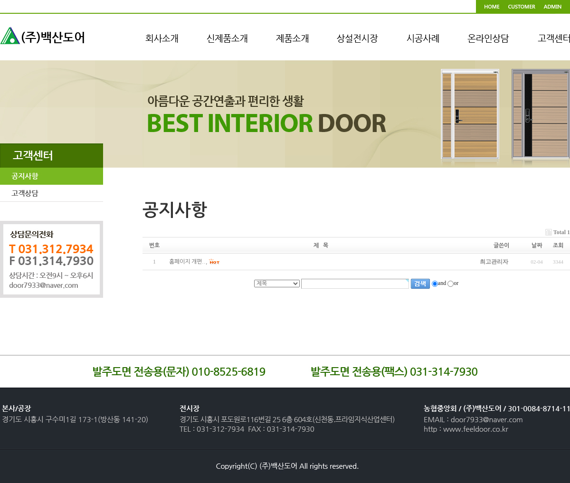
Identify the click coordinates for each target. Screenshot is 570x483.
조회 (558, 245)
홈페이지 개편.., (188, 262)
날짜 (537, 245)
